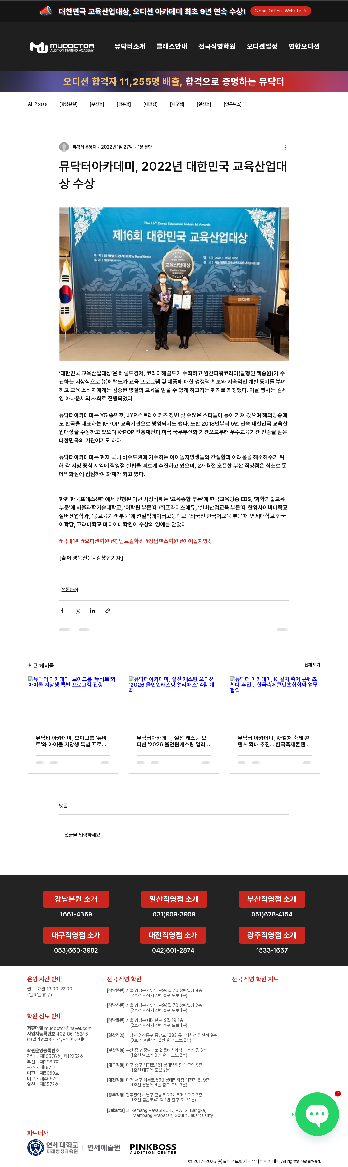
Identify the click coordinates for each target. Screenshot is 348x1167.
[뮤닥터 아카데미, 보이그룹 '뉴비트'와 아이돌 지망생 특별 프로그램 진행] (73, 701)
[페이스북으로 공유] (62, 611)
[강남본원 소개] (76, 899)
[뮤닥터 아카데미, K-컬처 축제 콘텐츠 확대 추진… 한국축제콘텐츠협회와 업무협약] (275, 701)
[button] (125, 47)
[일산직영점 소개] (174, 899)
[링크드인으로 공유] (92, 611)
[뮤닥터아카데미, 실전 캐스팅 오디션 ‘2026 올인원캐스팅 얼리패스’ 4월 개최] (174, 701)
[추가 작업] (285, 147)
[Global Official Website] (280, 11)
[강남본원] (68, 104)
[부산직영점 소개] (272, 899)
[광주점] (124, 104)
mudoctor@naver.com (68, 1028)
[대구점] (177, 104)
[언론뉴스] (233, 104)
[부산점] (97, 104)
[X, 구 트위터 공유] (77, 611)
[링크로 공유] (108, 611)
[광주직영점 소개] (272, 935)
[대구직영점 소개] (76, 935)
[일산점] (204, 104)
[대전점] (150, 104)
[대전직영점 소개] (173, 935)
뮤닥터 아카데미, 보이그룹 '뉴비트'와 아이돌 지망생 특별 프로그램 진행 (71, 741)
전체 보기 (312, 664)
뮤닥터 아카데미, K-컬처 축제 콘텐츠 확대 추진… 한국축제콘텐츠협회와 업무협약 (274, 741)
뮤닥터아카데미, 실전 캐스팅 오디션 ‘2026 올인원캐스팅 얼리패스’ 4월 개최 (174, 741)
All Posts (37, 104)
